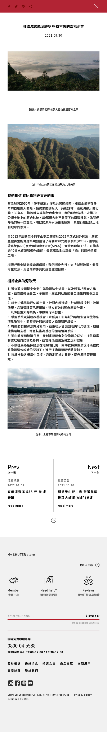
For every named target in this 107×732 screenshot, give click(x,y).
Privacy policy (83, 694)
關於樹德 (14, 664)
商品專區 (66, 664)
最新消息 (32, 664)
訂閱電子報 (92, 615)
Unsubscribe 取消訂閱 (85, 623)
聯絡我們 (32, 670)
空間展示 (84, 664)
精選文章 (49, 664)
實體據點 (14, 670)
